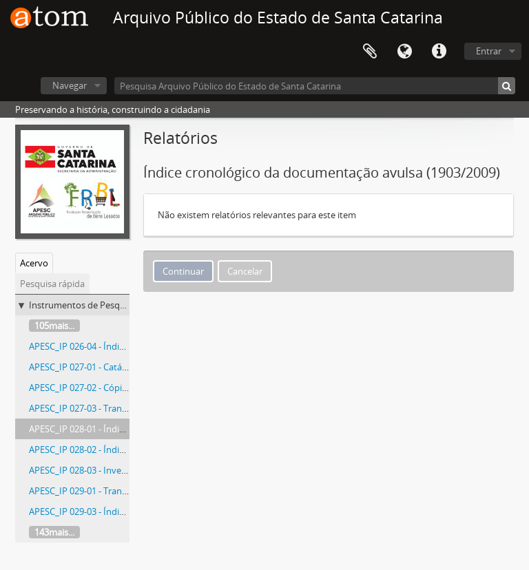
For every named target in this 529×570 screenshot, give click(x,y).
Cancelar (244, 271)
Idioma (404, 51)
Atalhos (439, 51)
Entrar (488, 51)
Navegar (69, 85)
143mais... (54, 532)
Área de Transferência (370, 51)
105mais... (54, 325)
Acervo (34, 263)
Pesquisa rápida (52, 283)
